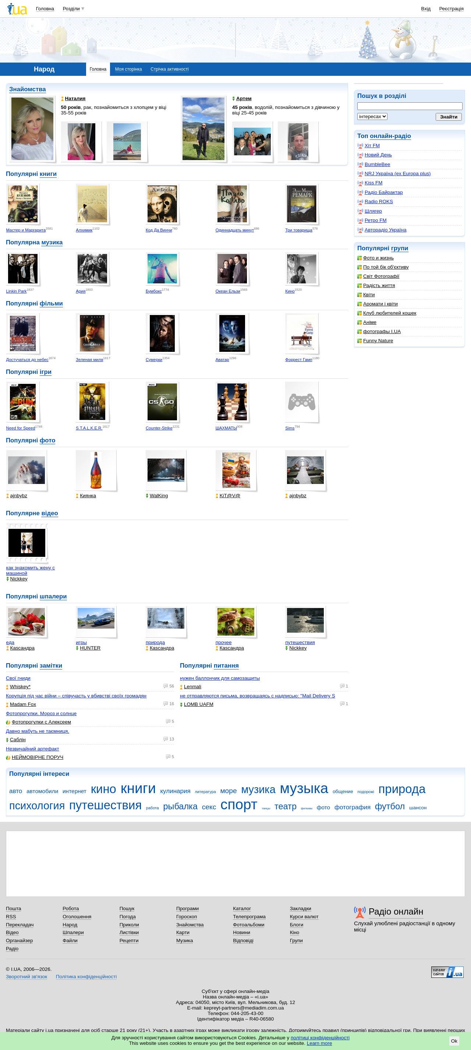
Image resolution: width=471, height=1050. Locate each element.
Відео (12, 932)
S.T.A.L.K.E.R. (89, 428)
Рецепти (129, 940)
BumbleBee (373, 164)
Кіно (295, 932)
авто (15, 791)
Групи (296, 940)
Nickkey (17, 578)
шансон (417, 807)
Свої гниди (18, 678)
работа (152, 808)
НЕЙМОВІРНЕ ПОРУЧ (34, 757)
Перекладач (19, 924)
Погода (128, 916)
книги (48, 173)
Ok (454, 1041)
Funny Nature (375, 340)
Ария (80, 291)
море (228, 791)
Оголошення (77, 916)
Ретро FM (372, 220)
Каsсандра (20, 648)
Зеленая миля (89, 359)
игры (81, 642)
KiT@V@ (228, 495)
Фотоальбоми (248, 924)
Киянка (86, 495)
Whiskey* (18, 686)
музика (52, 242)
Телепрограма (249, 916)
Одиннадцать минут (235, 230)
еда (10, 642)
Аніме (366, 322)
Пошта (13, 908)
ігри (46, 371)
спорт (239, 804)
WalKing (157, 495)
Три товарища (298, 230)
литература (205, 791)
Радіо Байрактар (380, 192)
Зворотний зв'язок (26, 976)
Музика (184, 940)
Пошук (127, 908)
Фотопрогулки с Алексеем (38, 722)
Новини (241, 932)
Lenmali (190, 686)
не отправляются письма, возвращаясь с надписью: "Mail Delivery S (257, 696)
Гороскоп (186, 916)
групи (399, 248)
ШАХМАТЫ (226, 428)
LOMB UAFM (196, 704)
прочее (224, 642)
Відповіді (243, 940)
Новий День (374, 155)
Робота (71, 908)
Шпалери (73, 932)
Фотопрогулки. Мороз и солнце (41, 713)
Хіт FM (368, 146)
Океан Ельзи (228, 291)
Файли (70, 940)
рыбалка (180, 806)
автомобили (42, 791)
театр (286, 806)
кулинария (175, 791)
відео (49, 513)
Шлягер (369, 211)
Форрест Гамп (298, 359)
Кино (289, 291)
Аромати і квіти (377, 304)
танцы (266, 808)
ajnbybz (16, 495)
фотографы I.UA (379, 331)
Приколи (129, 924)
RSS (11, 916)
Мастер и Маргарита (26, 230)
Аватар (222, 359)
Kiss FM (370, 183)
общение (343, 791)
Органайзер (19, 940)
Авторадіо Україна (382, 230)
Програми (187, 908)
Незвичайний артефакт (32, 749)
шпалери (53, 596)
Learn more (319, 1043)
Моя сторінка (128, 69)
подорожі (366, 791)
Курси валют (304, 916)
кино (103, 789)
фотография (352, 807)
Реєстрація (451, 8)
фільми (51, 303)
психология (37, 806)
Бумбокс (154, 291)
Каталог (242, 908)
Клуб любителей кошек (386, 313)
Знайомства (27, 89)
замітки (51, 665)
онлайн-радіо (390, 135)
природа (155, 642)
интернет (74, 791)
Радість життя (376, 285)
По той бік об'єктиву (383, 267)
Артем (242, 98)
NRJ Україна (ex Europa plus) (394, 174)
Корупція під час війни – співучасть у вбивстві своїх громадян (76, 696)
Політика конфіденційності (86, 976)
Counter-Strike (159, 428)
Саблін (16, 739)
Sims (289, 428)
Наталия (73, 98)
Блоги (297, 924)
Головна (45, 8)
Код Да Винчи (159, 230)
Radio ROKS (375, 202)
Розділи (71, 8)
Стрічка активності (169, 69)
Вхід (426, 8)
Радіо (12, 948)
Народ (70, 924)
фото (48, 440)
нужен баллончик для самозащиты (220, 678)
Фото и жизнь (375, 258)
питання (226, 665)
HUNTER (88, 648)
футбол (390, 806)
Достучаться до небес (27, 359)
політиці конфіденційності (320, 1037)
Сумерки (154, 359)
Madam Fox (21, 704)
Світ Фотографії (378, 276)
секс (209, 807)
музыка (304, 788)
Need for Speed (20, 428)
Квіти (366, 294)
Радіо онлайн (396, 911)
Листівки (129, 932)
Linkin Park (16, 291)
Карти (183, 932)
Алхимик (84, 230)
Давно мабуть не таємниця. (37, 731)
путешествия (300, 642)
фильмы (306, 808)
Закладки (300, 908)
